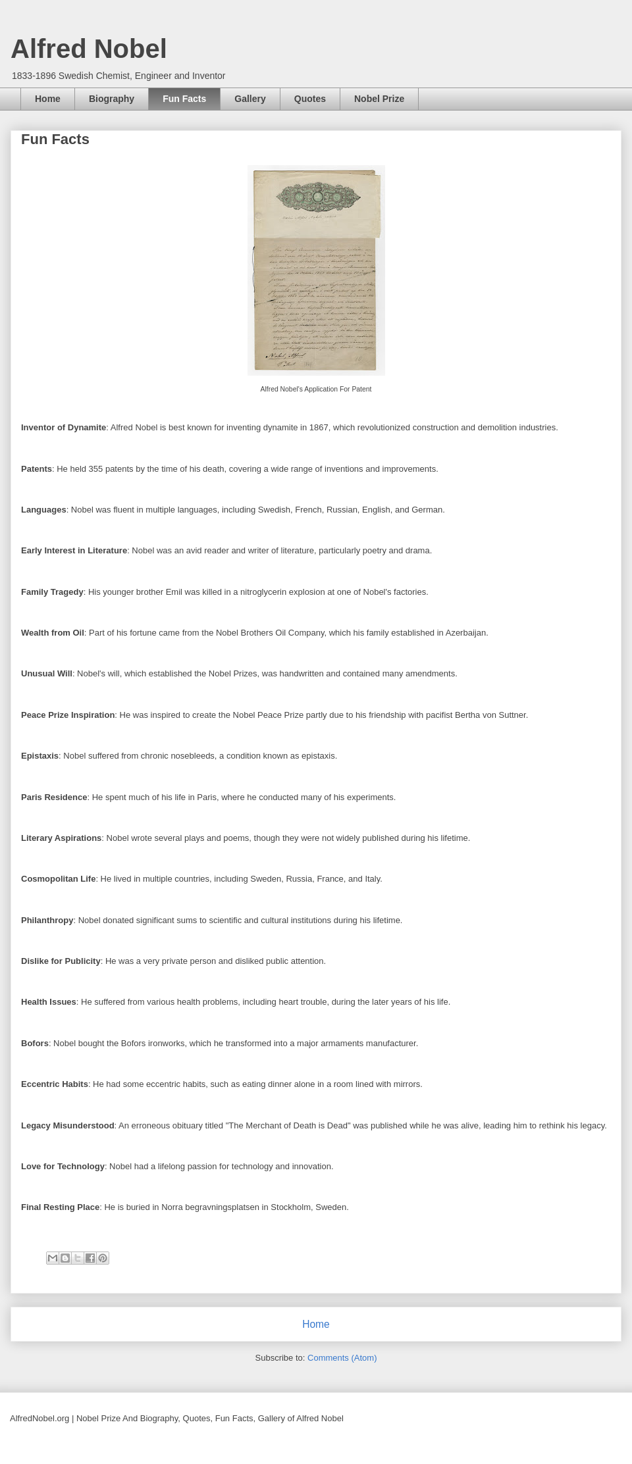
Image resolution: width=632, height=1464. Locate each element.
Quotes (310, 98)
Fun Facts (184, 98)
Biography (111, 98)
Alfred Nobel (89, 48)
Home (48, 98)
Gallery (249, 98)
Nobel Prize (379, 98)
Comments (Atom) (342, 1358)
